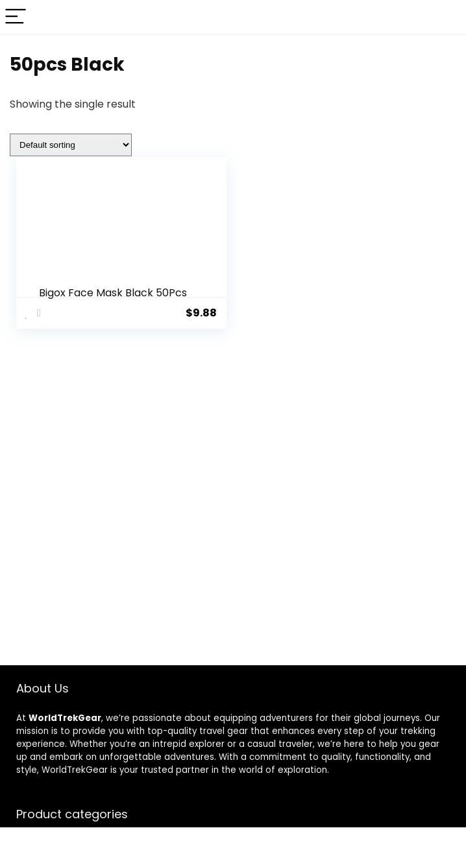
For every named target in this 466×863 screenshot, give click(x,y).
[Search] (445, 17)
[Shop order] (71, 145)
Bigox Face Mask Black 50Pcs (113, 292)
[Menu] (15, 17)
